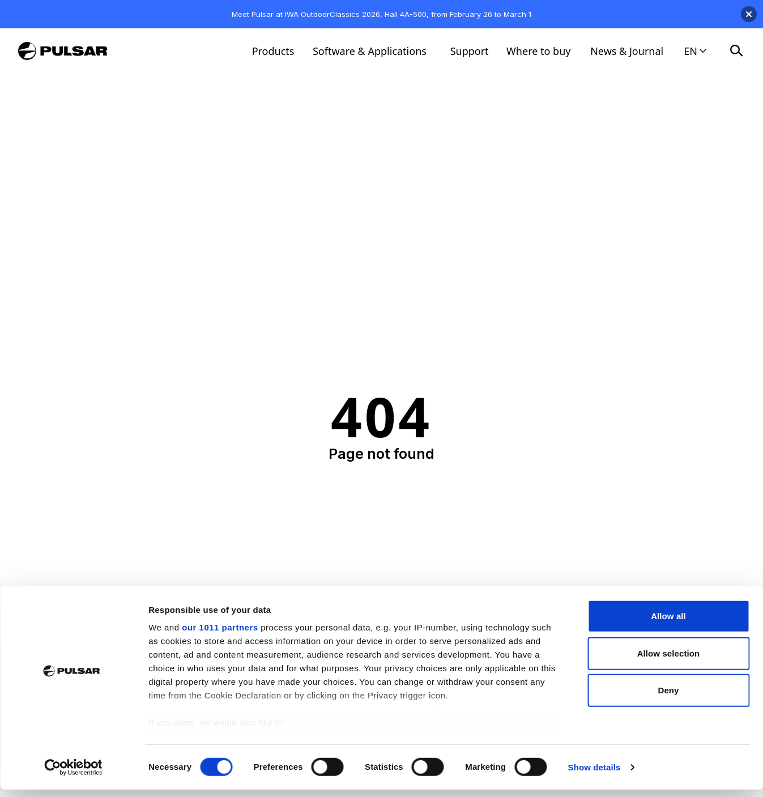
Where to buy (538, 51)
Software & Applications (370, 51)
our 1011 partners (220, 635)
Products (273, 51)
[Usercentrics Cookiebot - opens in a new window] (73, 774)
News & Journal (626, 51)
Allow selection (668, 661)
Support (469, 51)
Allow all (668, 624)
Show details (594, 774)
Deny (668, 698)
